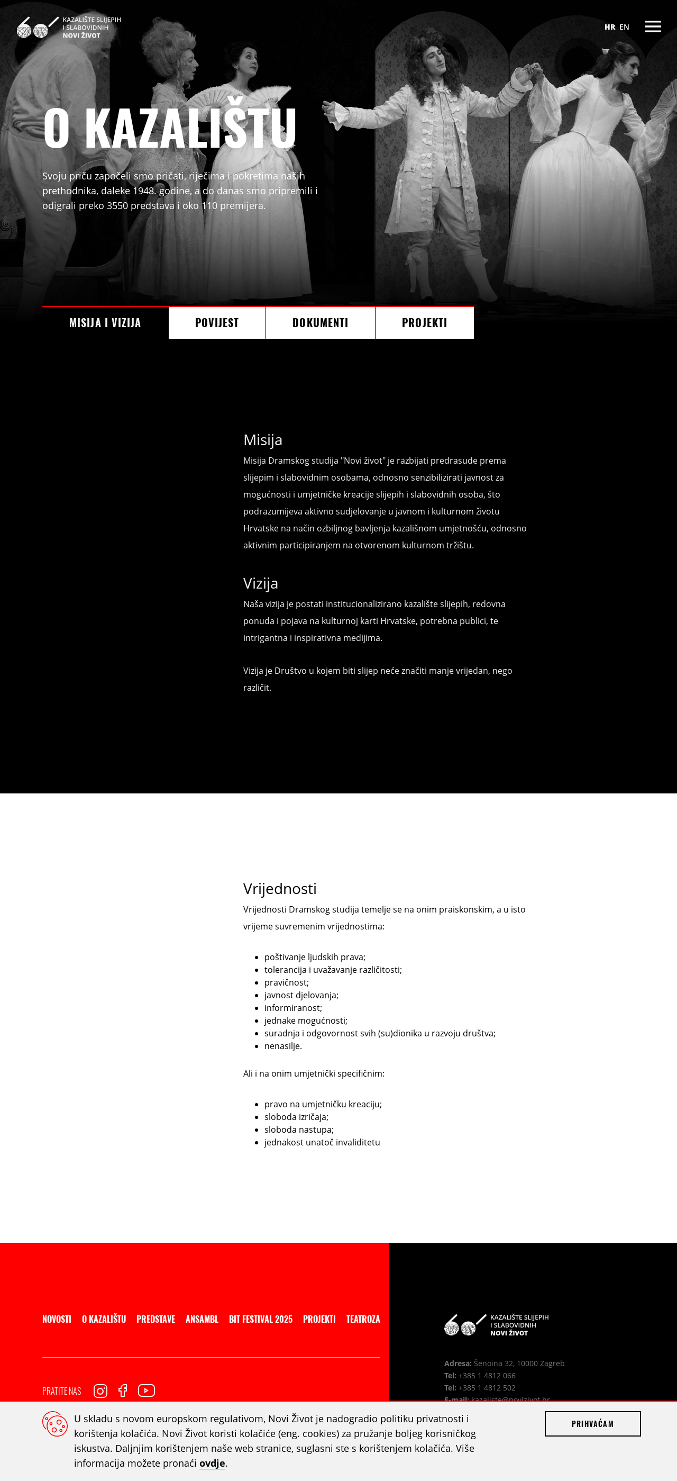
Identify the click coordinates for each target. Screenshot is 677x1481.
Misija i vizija (105, 322)
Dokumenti (320, 322)
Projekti (424, 322)
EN (624, 27)
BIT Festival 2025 (260, 1319)
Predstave (155, 1319)
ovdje (212, 1463)
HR (610, 27)
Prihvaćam (593, 1423)
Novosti (56, 1319)
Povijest (217, 322)
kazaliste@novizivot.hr (510, 1400)
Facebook (122, 1390)
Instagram (100, 1391)
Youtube (146, 1390)
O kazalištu (104, 1319)
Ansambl (202, 1319)
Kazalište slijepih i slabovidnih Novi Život (68, 27)
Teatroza (363, 1319)
